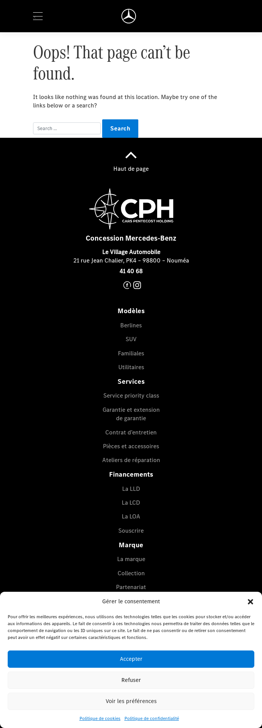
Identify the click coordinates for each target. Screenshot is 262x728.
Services (131, 381)
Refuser (131, 680)
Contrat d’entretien (131, 432)
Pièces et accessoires (131, 446)
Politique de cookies (100, 718)
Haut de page (131, 159)
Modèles (131, 310)
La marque (131, 559)
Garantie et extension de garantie (131, 414)
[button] (250, 601)
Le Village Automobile (131, 252)
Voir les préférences (131, 701)
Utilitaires (131, 367)
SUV (131, 339)
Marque (131, 545)
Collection (131, 573)
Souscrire (131, 531)
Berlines (131, 325)
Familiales (131, 353)
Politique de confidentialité (151, 718)
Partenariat (131, 587)
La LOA (131, 516)
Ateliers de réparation (131, 460)
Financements (131, 474)
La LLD (131, 489)
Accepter (131, 659)
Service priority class (131, 395)
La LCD (131, 503)
